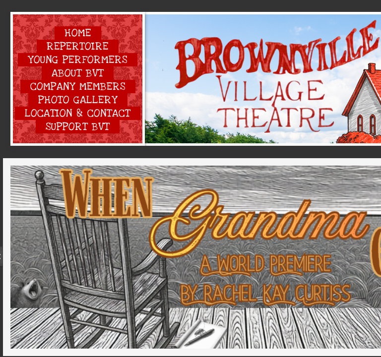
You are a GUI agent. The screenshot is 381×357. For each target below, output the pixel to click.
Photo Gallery (78, 100)
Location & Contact (77, 113)
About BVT (78, 73)
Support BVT (78, 126)
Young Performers (77, 59)
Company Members (78, 86)
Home (77, 33)
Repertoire (78, 46)
